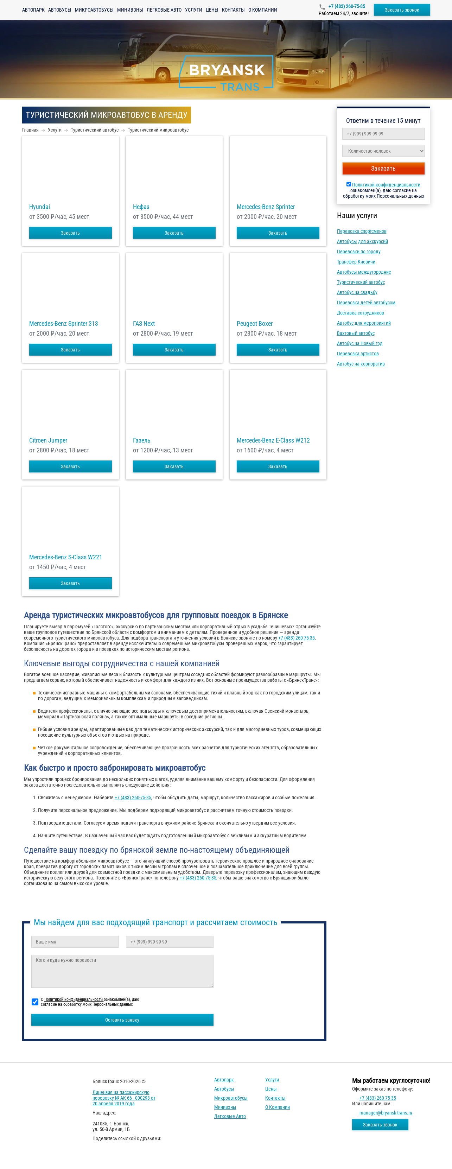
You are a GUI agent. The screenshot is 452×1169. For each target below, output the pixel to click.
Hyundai (39, 207)
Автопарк (33, 10)
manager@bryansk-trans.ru (385, 1113)
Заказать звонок (402, 10)
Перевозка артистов (358, 353)
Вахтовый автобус (356, 333)
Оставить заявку (122, 1020)
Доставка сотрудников (360, 313)
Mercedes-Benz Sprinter (266, 207)
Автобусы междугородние (364, 272)
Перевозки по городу (359, 251)
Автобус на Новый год (360, 343)
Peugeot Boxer (255, 323)
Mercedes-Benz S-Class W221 (65, 557)
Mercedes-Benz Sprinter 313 (63, 323)
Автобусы (59, 10)
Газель (142, 440)
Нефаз (141, 207)
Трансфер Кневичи (356, 262)
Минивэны (130, 10)
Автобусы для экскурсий (362, 241)
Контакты (233, 10)
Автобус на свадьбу (357, 292)
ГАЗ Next (144, 323)
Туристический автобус (361, 282)
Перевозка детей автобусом (366, 302)
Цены (212, 10)
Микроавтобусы (94, 10)
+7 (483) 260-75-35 (346, 6)
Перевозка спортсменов (362, 231)
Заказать (70, 233)
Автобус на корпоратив (361, 364)
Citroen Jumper (48, 440)
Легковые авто (164, 10)
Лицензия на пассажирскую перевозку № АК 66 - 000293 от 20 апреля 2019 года (124, 1097)
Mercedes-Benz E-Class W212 (273, 440)
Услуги (193, 10)
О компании (262, 10)
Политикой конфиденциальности (386, 185)
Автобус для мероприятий (364, 323)
